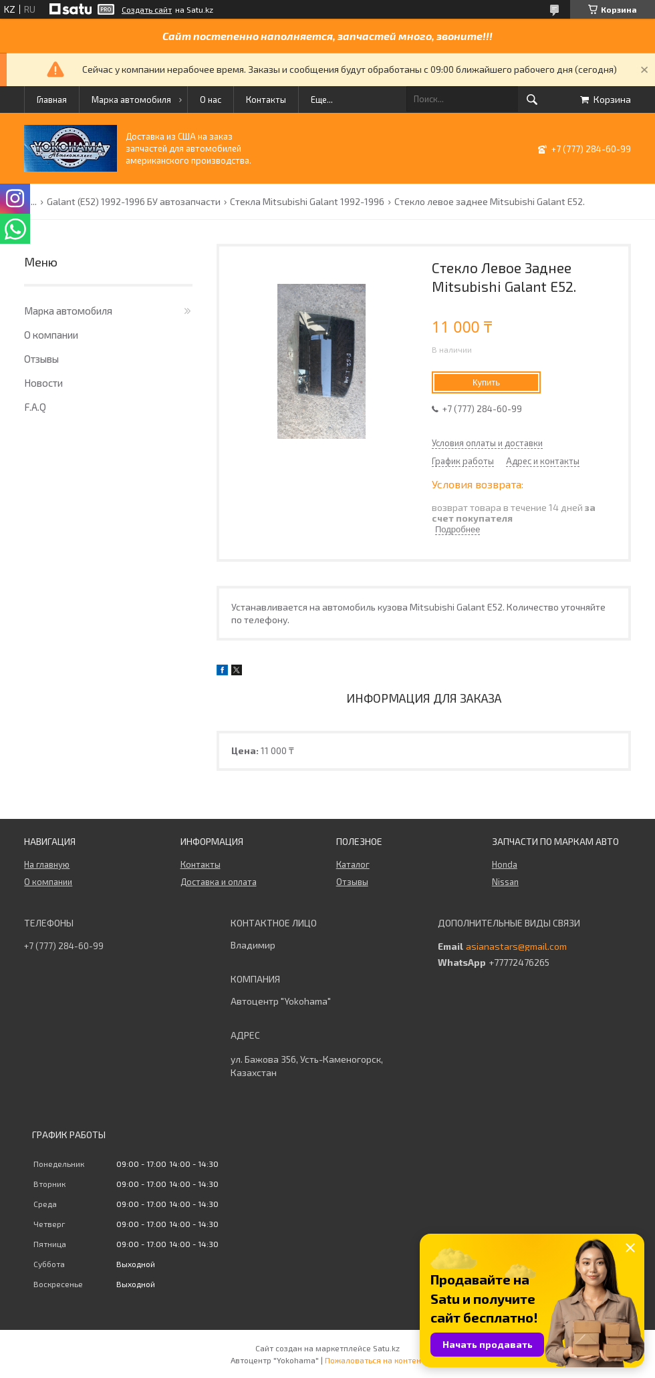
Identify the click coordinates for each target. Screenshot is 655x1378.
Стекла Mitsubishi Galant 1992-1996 (307, 201)
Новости (43, 383)
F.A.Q (35, 407)
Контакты (266, 99)
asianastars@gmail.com (516, 946)
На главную (47, 864)
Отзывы (41, 359)
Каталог (353, 864)
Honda (504, 864)
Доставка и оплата (218, 881)
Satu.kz (386, 1348)
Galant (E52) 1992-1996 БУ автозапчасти (134, 201)
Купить (486, 382)
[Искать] (532, 99)
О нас (210, 99)
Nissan (505, 881)
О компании (51, 335)
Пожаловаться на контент (375, 1360)
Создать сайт (147, 9)
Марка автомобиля (131, 99)
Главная (52, 99)
